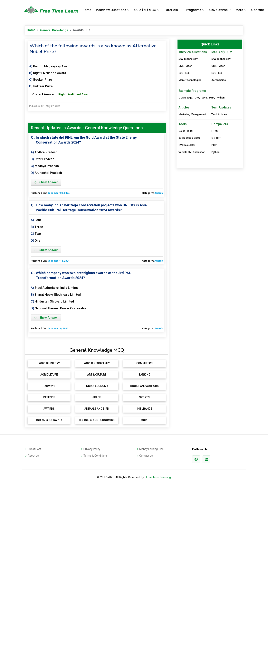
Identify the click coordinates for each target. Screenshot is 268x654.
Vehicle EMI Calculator (191, 202)
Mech (189, 65)
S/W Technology (187, 58)
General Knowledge (54, 30)
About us (33, 511)
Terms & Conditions (95, 511)
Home (86, 10)
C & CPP (216, 187)
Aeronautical (218, 80)
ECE (180, 72)
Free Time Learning (158, 533)
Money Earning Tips (151, 504)
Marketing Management (192, 164)
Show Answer (46, 182)
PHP (211, 147)
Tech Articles (219, 164)
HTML (214, 180)
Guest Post (34, 504)
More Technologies (189, 80)
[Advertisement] (97, 370)
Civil (180, 65)
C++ (197, 147)
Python (220, 147)
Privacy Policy (91, 504)
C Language (185, 147)
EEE (187, 72)
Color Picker (185, 180)
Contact (257, 10)
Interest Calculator (189, 187)
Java (204, 147)
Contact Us (146, 511)
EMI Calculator (186, 194)
